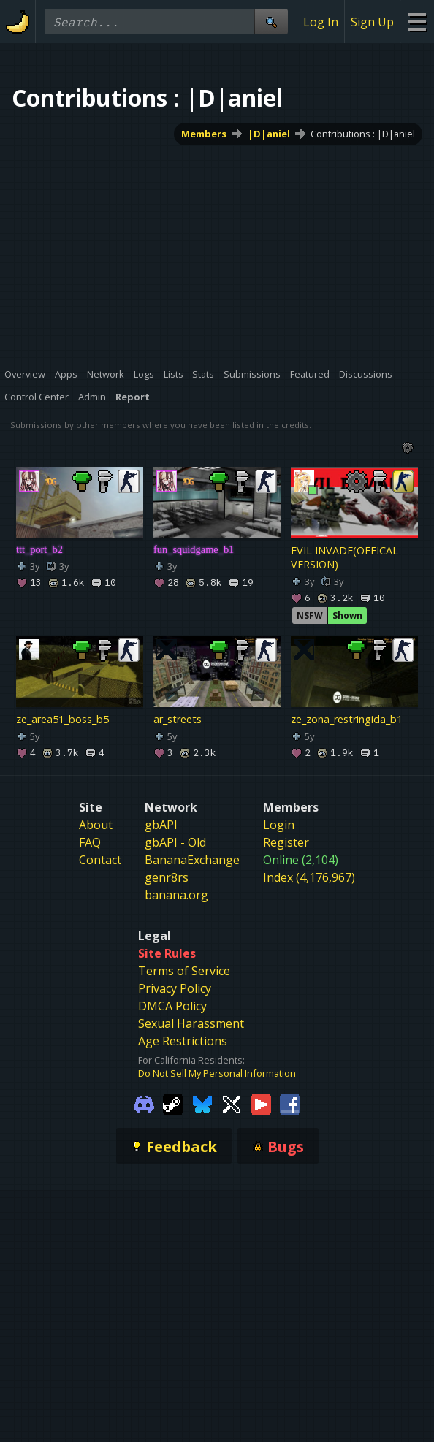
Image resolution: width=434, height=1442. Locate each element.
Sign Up (372, 22)
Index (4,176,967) (309, 877)
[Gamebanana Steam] (173, 1103)
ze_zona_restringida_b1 (347, 719)
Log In (320, 22)
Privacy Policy (174, 988)
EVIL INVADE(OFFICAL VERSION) (344, 557)
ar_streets (177, 719)
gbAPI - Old (175, 842)
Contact (100, 860)
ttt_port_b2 (39, 549)
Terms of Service (184, 971)
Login (278, 825)
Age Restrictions (182, 1041)
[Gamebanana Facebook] (290, 1103)
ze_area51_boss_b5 (62, 719)
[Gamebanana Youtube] (261, 1103)
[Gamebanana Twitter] (231, 1103)
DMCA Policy (172, 1006)
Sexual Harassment (191, 1023)
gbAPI (161, 825)
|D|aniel (269, 133)
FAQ (90, 842)
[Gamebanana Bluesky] (202, 1103)
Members (203, 133)
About (96, 825)
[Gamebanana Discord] (144, 1103)
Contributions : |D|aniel (363, 133)
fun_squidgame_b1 (193, 549)
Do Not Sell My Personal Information (217, 1073)
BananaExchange (192, 860)
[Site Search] (271, 21)
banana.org (176, 895)
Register (286, 842)
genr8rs (167, 877)
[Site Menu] (417, 21)
